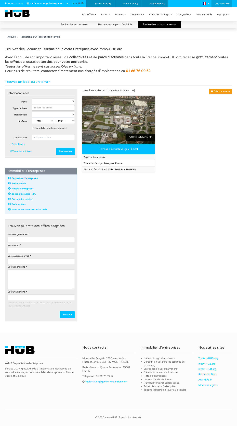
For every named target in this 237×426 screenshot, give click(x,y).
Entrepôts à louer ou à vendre (160, 368)
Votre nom (13, 245)
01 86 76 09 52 (15, 3)
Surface (22, 121)
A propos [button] (223, 14)
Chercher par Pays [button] (160, 14)
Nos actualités (204, 14)
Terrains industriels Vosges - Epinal (118, 149)
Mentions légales (208, 385)
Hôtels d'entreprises (155, 375)
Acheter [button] (120, 14)
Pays (24, 101)
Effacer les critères (21, 151)
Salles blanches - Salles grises (160, 386)
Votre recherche (16, 266)
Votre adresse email (18, 256)
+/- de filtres (17, 144)
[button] (205, 3)
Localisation (20, 137)
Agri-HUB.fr (205, 379)
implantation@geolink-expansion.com (49, 3)
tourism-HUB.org (102, 3)
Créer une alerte (220, 91)
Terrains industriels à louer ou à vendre (165, 389)
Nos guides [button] (184, 14)
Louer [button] (105, 14)
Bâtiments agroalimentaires (159, 358)
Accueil (11, 36)
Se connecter (222, 3)
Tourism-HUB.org (208, 358)
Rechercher (65, 151)
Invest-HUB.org (207, 369)
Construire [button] (137, 14)
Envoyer (67, 314)
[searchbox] (53, 107)
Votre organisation (18, 234)
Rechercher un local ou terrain (159, 24)
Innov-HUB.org (206, 363)
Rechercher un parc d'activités (115, 24)
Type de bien (20, 108)
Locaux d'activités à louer (158, 379)
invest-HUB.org (157, 3)
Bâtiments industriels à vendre (161, 372)
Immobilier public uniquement (49, 128)
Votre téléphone (16, 291)
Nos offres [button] (89, 14)
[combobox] (53, 108)
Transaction (20, 114)
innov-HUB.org (130, 3)
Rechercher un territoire (74, 24)
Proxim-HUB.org (207, 374)
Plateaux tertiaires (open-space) (162, 382)
